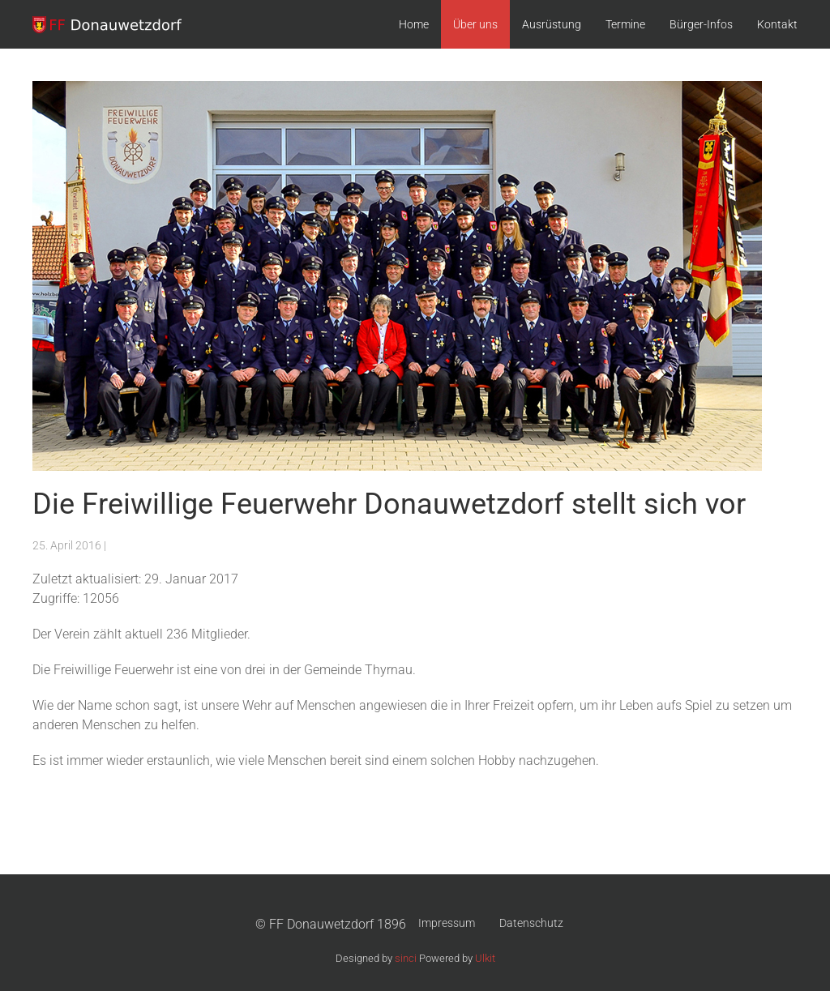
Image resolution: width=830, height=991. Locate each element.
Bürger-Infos (701, 24)
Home (414, 24)
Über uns (475, 24)
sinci (406, 958)
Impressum (446, 922)
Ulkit (485, 958)
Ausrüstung (551, 24)
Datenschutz (531, 922)
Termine (625, 24)
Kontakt (777, 24)
